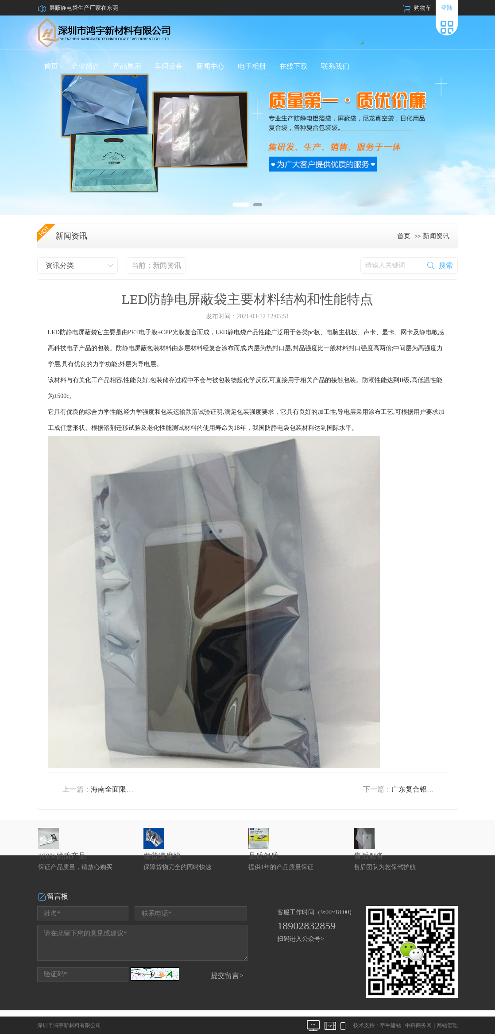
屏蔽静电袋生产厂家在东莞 (83, 7)
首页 (51, 66)
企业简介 (85, 66)
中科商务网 (418, 1025)
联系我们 (335, 66)
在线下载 (293, 66)
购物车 (422, 7)
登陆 (446, 7)
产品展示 (127, 66)
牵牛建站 (390, 1025)
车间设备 (169, 66)
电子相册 (252, 66)
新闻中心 (210, 66)
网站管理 (447, 1025)
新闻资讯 (436, 236)
